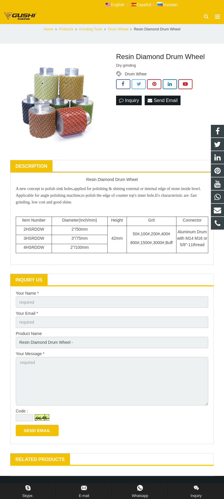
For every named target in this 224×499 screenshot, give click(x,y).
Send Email (162, 101)
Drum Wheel (118, 30)
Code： (22, 413)
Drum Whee (136, 75)
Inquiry (129, 101)
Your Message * (30, 355)
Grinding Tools (90, 30)
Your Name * (27, 294)
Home (48, 30)
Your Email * (27, 314)
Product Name (29, 334)
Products (66, 30)
